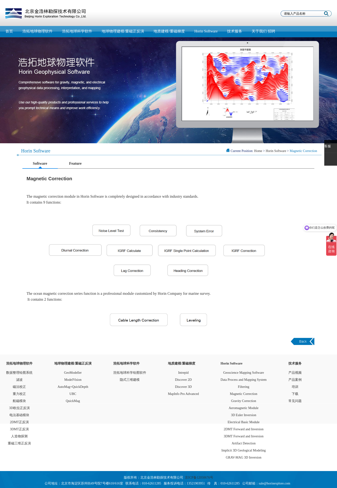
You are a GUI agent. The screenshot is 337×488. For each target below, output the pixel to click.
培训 (295, 387)
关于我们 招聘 (263, 31)
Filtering (243, 387)
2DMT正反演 (19, 422)
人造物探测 (19, 436)
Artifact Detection (243, 443)
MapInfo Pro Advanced (183, 394)
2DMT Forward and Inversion (243, 429)
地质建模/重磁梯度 (169, 31)
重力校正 (19, 394)
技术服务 (234, 31)
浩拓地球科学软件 (77, 31)
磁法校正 (19, 387)
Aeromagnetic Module (243, 408)
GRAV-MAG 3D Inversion (243, 457)
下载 (295, 394)
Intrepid (183, 372)
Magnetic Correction (243, 394)
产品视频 (295, 372)
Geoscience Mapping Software (243, 372)
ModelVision (72, 379)
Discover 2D (183, 379)
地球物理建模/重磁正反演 (123, 31)
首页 (9, 31)
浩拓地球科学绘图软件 (129, 372)
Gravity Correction (243, 401)
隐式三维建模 (130, 379)
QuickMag (73, 401)
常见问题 (295, 401)
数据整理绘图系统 (19, 372)
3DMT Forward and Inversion (243, 436)
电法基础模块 (19, 415)
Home (258, 151)
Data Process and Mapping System (243, 379)
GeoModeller (73, 372)
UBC (73, 394)
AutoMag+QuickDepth (73, 387)
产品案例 (295, 379)
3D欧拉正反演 (19, 408)
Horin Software (206, 31)
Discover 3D (183, 387)
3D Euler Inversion (243, 415)
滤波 (19, 379)
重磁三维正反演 (19, 443)
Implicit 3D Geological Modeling (243, 450)
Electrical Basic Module (243, 422)
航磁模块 (19, 401)
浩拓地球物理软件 (37, 31)
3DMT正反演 (19, 429)
